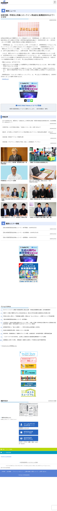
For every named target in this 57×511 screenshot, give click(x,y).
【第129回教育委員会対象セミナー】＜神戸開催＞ (15, 319)
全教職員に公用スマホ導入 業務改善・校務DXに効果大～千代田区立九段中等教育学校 (24, 340)
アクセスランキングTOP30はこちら (9, 345)
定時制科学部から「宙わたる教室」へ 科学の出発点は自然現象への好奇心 (21, 327)
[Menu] (54, 2)
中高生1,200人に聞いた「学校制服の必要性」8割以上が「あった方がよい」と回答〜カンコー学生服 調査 (28, 316)
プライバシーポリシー (18, 471)
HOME (3, 471)
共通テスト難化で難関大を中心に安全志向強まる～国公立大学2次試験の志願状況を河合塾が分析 (26, 313)
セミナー (23, 443)
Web (33, 442)
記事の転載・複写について (31, 471)
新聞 (29, 442)
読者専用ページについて (24, 427)
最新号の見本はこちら (6, 417)
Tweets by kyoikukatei (6, 456)
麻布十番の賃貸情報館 (5, 467)
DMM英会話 (5, 79)
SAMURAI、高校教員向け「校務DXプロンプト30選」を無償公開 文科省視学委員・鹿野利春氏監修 (27, 333)
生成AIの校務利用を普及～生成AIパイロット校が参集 (16, 330)
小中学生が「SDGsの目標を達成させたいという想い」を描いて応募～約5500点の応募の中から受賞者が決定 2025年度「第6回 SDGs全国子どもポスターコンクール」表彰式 (29, 323)
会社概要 (9, 471)
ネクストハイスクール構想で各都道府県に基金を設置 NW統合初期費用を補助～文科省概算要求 (26, 309)
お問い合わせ (43, 471)
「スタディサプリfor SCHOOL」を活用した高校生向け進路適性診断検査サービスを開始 (24, 336)
